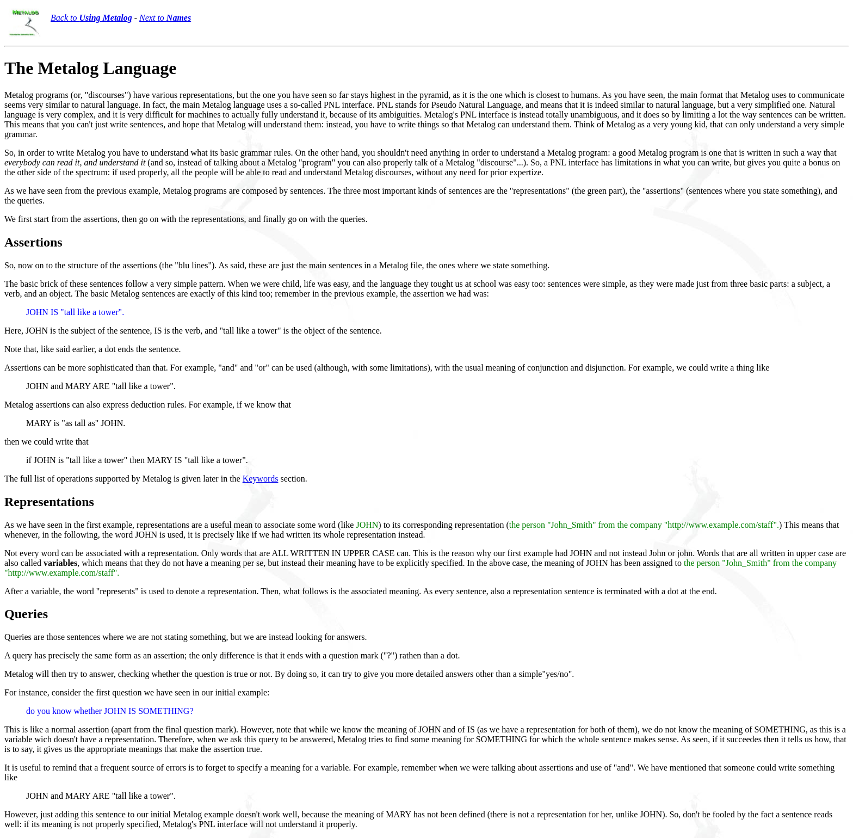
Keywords (261, 478)
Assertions (33, 242)
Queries (26, 614)
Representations (49, 502)
